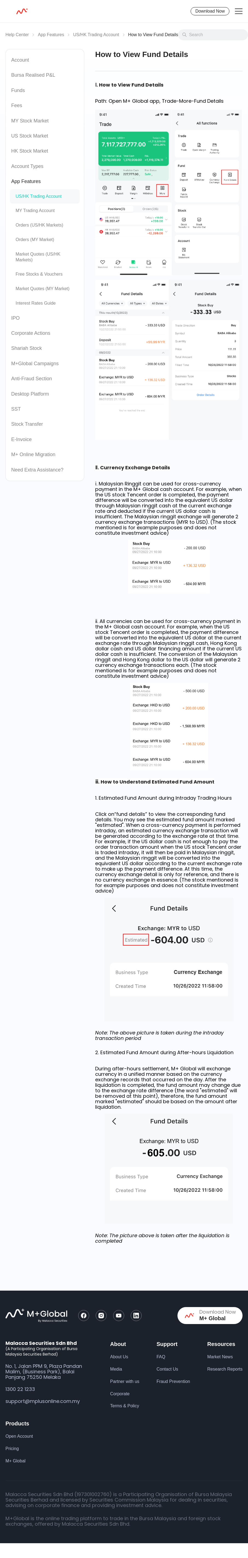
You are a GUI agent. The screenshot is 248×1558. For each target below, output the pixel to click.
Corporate (120, 1393)
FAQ (160, 1356)
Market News (220, 1356)
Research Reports (225, 1369)
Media (116, 1369)
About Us (119, 1356)
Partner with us (124, 1381)
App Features (51, 34)
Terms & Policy (124, 1405)
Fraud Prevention (173, 1381)
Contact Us (167, 1369)
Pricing (12, 1448)
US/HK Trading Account (96, 34)
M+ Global (15, 1461)
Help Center (17, 34)
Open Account (19, 1436)
